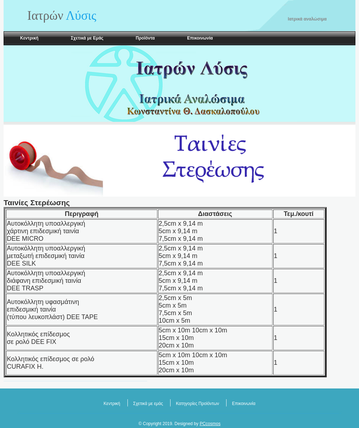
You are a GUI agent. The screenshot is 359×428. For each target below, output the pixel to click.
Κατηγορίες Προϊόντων (197, 403)
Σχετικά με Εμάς (87, 38)
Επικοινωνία (200, 38)
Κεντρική (29, 38)
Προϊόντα (145, 38)
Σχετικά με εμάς (148, 403)
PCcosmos (210, 423)
